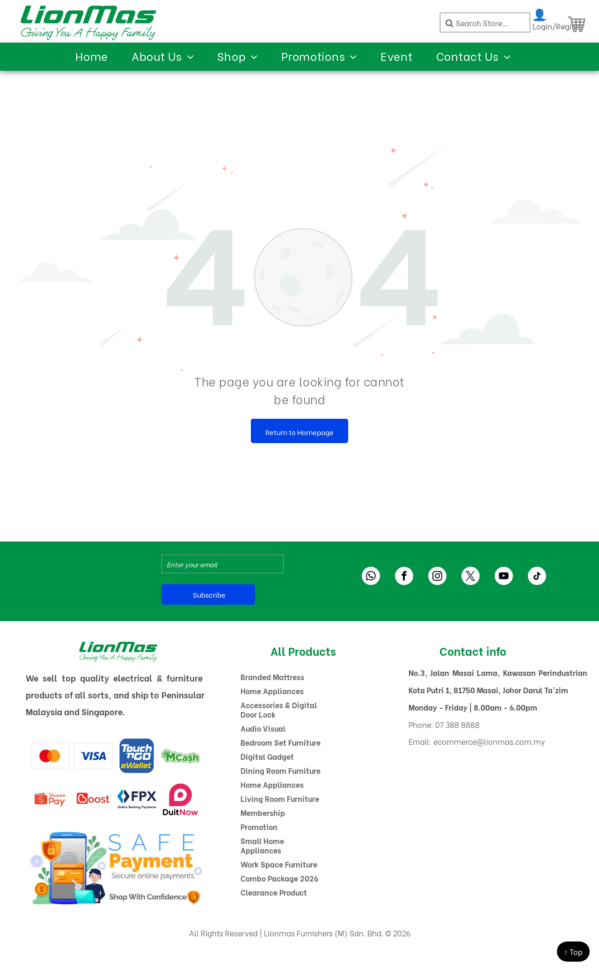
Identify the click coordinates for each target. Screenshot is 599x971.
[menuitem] (92, 55)
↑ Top (573, 951)
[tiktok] (537, 577)
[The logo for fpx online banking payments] (136, 799)
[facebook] (404, 577)
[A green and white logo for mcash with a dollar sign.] (180, 755)
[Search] (485, 22)
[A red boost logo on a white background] (93, 799)
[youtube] (504, 577)
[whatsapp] (371, 577)
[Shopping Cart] (576, 24)
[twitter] (470, 577)
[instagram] (437, 577)
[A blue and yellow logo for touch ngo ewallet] (136, 755)
